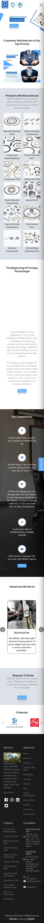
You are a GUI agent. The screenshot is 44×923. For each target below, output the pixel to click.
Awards (26, 784)
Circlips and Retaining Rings (12, 148)
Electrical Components (12, 241)
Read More (9, 792)
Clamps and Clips (31, 170)
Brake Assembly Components (31, 124)
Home (26, 753)
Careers (26, 805)
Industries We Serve (29, 768)
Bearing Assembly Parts (12, 124)
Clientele (27, 779)
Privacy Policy (29, 814)
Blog (25, 788)
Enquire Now (21, 697)
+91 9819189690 (31, 877)
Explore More (14, 25)
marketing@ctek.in (34, 881)
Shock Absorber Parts (10, 867)
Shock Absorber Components (12, 193)
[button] (40, 22)
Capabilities (28, 774)
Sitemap (13, 919)
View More (22, 566)
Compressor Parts (12, 170)
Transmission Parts (31, 217)
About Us (22, 389)
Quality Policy (29, 800)
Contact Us (28, 809)
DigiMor (31, 919)
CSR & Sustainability (28, 794)
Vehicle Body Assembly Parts (31, 241)
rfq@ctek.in (31, 887)
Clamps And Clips (11, 861)
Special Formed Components (12, 217)
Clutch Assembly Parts (31, 148)
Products (27, 763)
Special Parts (31, 191)
